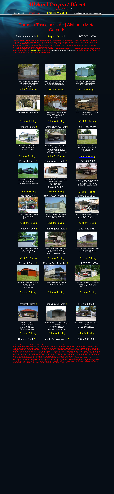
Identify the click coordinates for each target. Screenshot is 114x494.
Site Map (18, 15)
